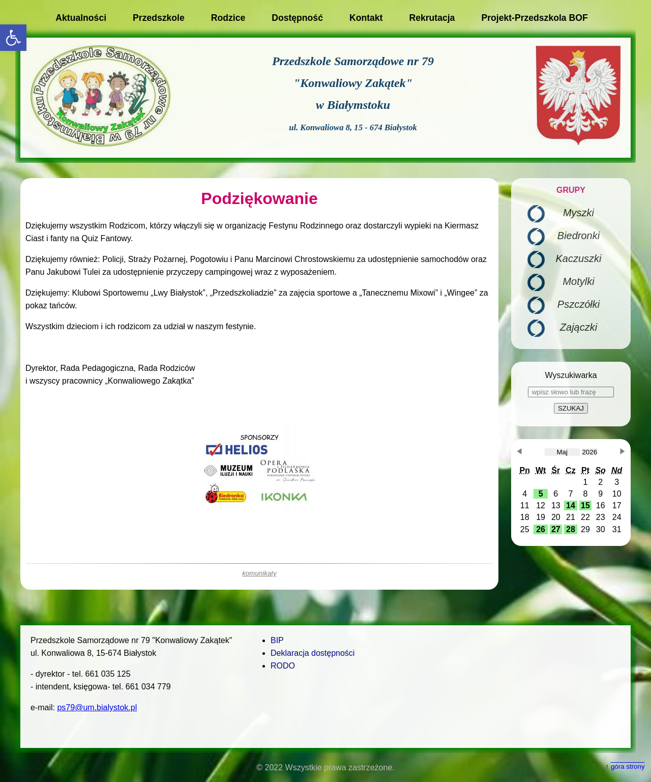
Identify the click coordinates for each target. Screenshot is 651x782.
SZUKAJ (571, 408)
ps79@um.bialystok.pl (97, 707)
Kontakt (366, 18)
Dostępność (297, 18)
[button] (13, 37)
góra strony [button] (628, 766)
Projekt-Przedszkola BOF (534, 18)
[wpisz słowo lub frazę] (571, 392)
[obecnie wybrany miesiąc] (562, 452)
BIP (277, 640)
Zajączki (578, 327)
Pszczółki (578, 304)
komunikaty (259, 573)
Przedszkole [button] (159, 18)
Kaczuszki (578, 258)
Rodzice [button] (228, 18)
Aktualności (80, 18)
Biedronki (578, 235)
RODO (283, 665)
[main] (259, 384)
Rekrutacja (432, 18)
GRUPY (570, 190)
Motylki (578, 281)
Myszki (578, 212)
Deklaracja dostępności (312, 653)
